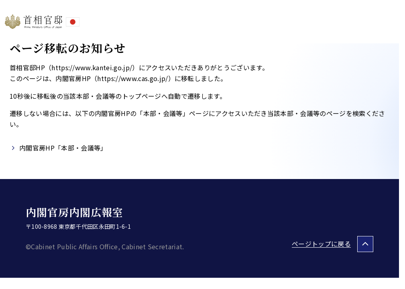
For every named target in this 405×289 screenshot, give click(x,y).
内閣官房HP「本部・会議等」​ (63, 148)
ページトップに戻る (321, 243)
